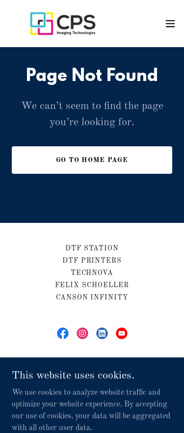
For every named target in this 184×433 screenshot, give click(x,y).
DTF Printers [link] (92, 260)
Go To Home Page (92, 160)
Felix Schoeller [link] (92, 285)
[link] (63, 23)
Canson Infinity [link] (92, 297)
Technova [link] (92, 273)
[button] (170, 23)
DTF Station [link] (92, 248)
